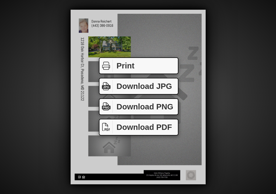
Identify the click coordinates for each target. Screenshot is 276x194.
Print (116, 66)
